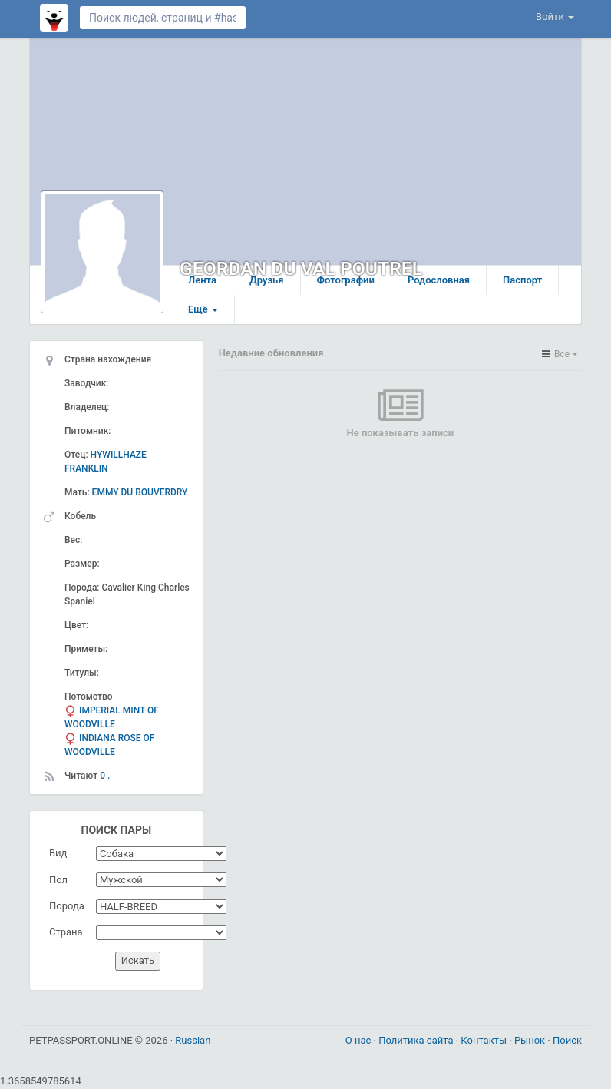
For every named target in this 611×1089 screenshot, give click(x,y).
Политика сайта (417, 1040)
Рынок (530, 1040)
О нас (359, 1040)
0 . (105, 775)
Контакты (485, 1040)
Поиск (567, 1040)
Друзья (266, 280)
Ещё (203, 309)
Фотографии (346, 280)
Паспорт (522, 280)
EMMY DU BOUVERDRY (140, 492)
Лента (202, 280)
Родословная (439, 280)
